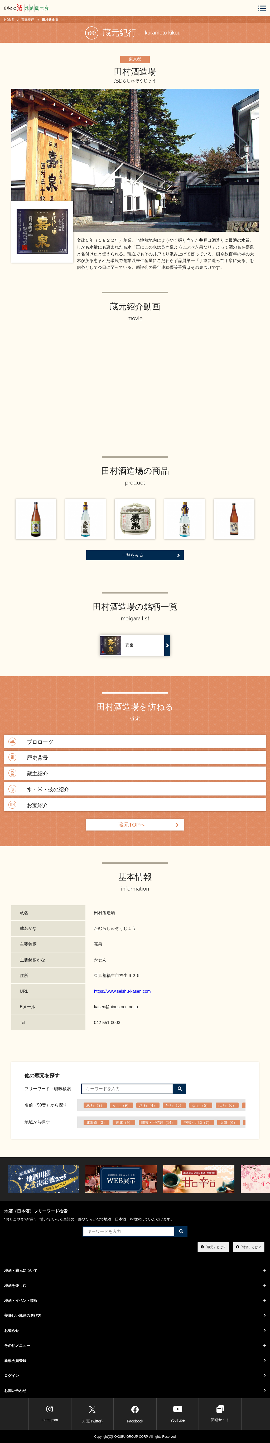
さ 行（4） (148, 1105)
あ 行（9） (95, 1105)
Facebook (135, 1413)
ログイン (135, 1375)
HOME (9, 20)
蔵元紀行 (27, 20)
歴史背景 (27, 758)
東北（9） (123, 1122)
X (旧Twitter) (92, 1413)
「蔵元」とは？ (213, 1247)
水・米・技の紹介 (38, 789)
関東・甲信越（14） (158, 1122)
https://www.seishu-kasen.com (122, 991)
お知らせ (135, 1330)
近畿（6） (228, 1122)
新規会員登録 (135, 1360)
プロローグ (30, 742)
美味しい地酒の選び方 (135, 1315)
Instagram (50, 1413)
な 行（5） (201, 1105)
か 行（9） (122, 1105)
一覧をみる (151, 555)
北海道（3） (96, 1122)
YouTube (177, 1413)
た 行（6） (174, 1105)
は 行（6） (227, 1105)
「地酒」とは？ (248, 1247)
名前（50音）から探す (46, 1105)
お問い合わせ (135, 1390)
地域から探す (37, 1122)
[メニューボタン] (262, 8)
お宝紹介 (27, 805)
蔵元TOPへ (148, 825)
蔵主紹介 (27, 773)
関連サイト (220, 1413)
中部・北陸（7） (197, 1122)
